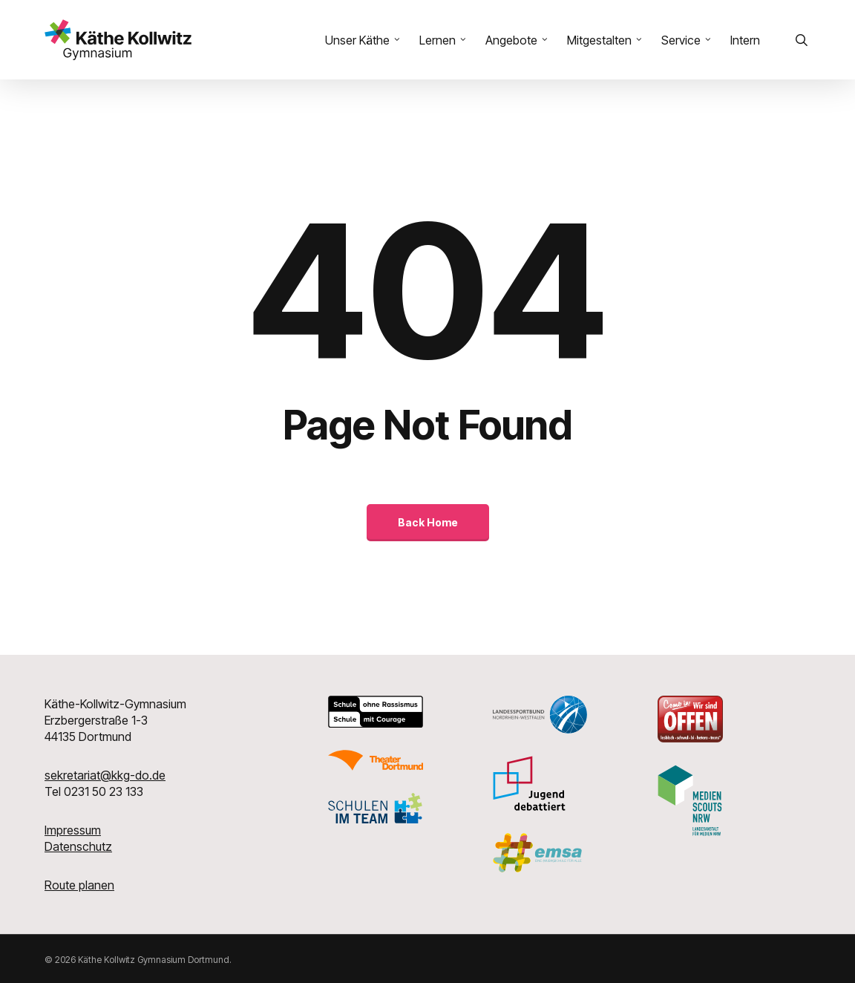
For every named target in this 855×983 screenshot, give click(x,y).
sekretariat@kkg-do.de (105, 775)
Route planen (79, 885)
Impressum (73, 830)
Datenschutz (78, 846)
